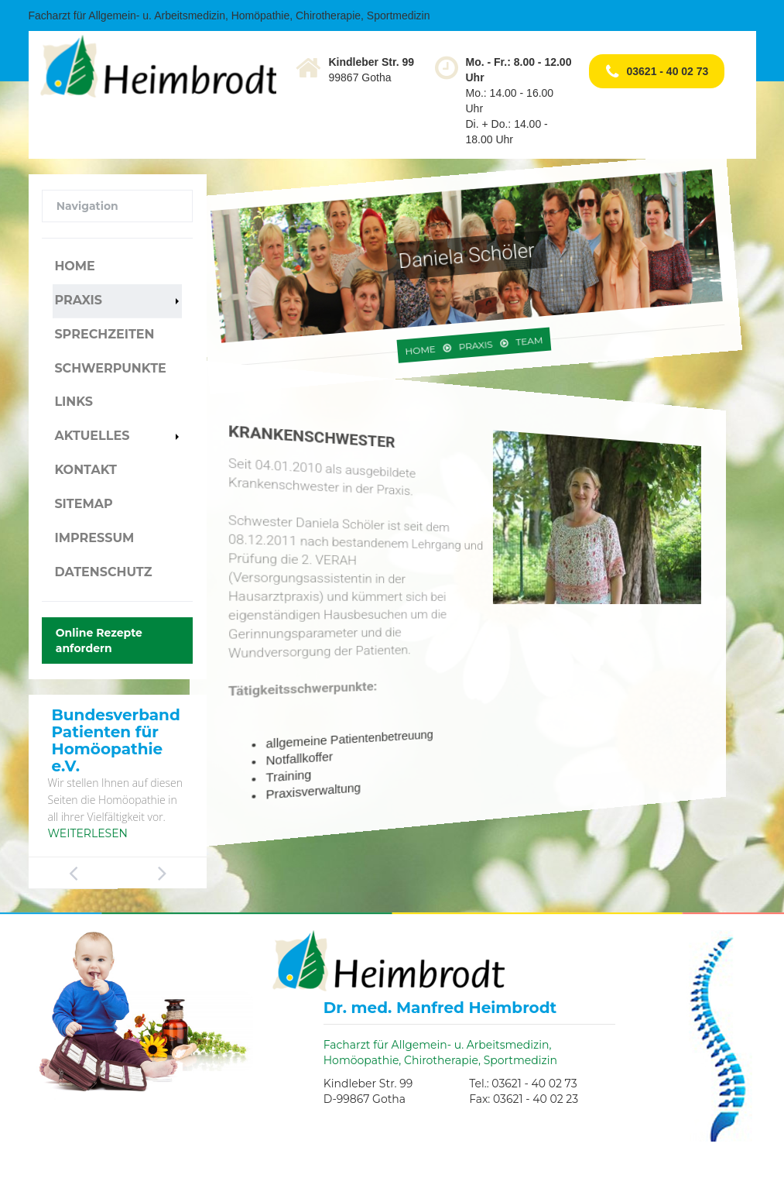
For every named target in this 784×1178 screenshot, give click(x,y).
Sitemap (83, 503)
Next (162, 872)
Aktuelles (91, 435)
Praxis (78, 300)
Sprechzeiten (104, 334)
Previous (73, 872)
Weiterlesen (88, 833)
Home (74, 266)
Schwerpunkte (110, 368)
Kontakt (85, 469)
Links (73, 401)
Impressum (94, 538)
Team (488, 327)
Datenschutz (103, 572)
